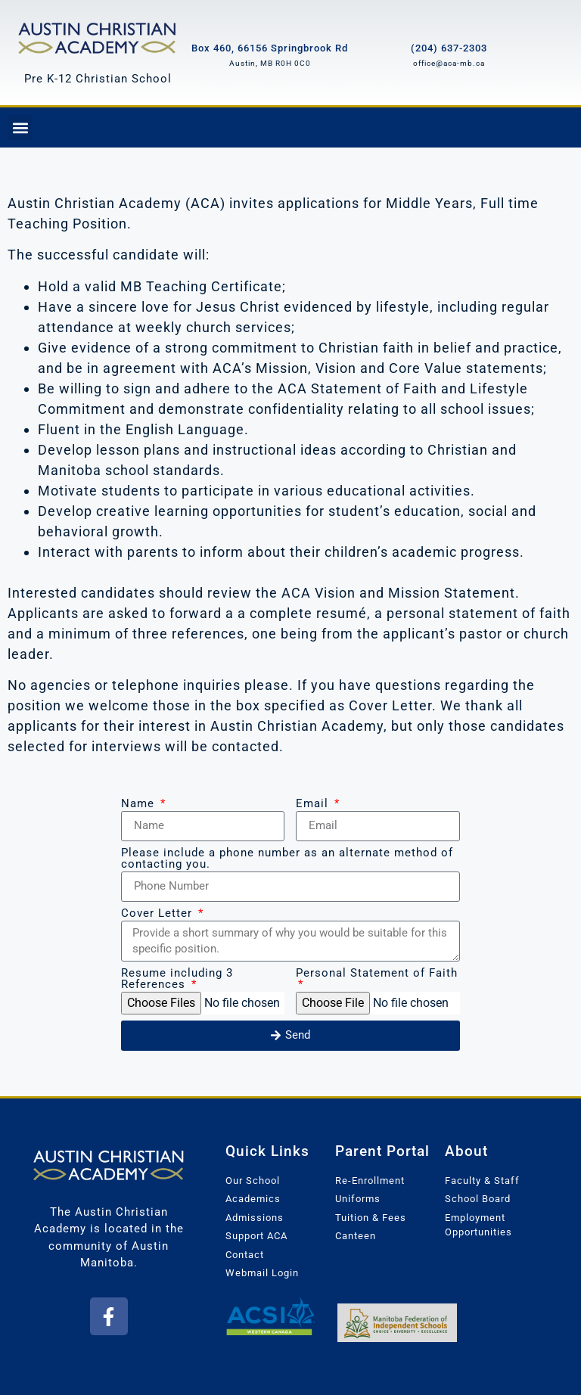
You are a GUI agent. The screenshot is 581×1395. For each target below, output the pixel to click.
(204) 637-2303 (449, 48)
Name (139, 804)
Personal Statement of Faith (377, 974)
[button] (20, 127)
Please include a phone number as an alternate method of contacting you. (287, 859)
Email (314, 804)
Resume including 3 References (177, 979)
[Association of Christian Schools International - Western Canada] (270, 1316)
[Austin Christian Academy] (97, 36)
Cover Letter (158, 914)
